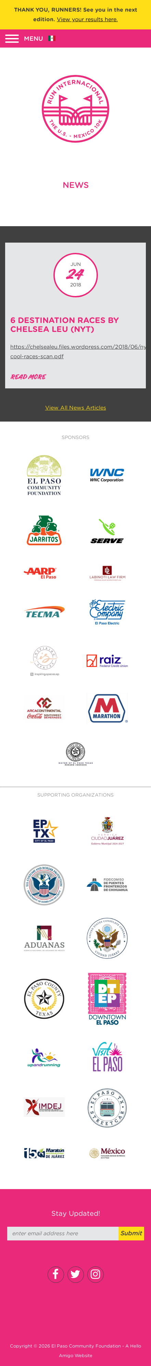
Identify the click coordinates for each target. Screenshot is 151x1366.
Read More (27, 377)
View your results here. (87, 19)
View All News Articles (75, 407)
